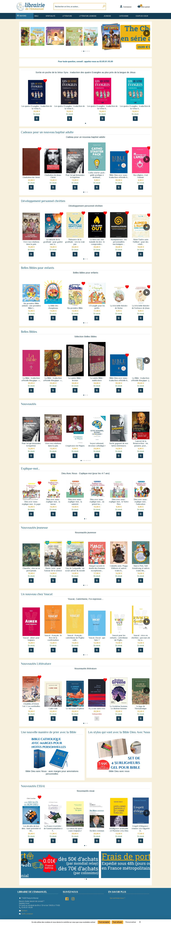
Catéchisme (123, 16)
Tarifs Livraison (26, 914)
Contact (23, 911)
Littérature (67, 16)
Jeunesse (107, 16)
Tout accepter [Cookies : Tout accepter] (104, 922)
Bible (36, 16)
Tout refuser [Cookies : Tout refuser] (117, 922)
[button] (147, 39)
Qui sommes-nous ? (117, 898)
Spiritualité (50, 16)
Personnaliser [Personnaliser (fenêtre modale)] (130, 922)
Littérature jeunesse (87, 16)
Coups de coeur (142, 16)
